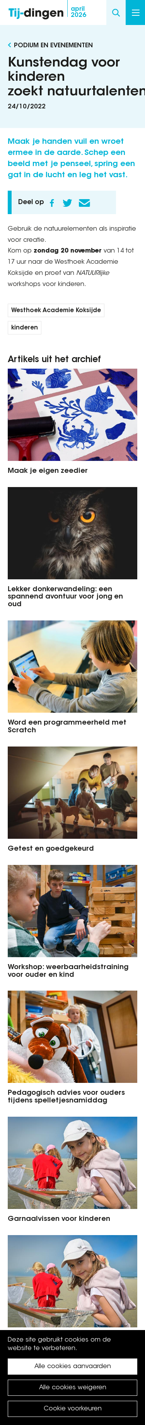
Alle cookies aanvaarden (72, 1366)
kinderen (24, 328)
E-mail (84, 203)
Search (116, 12)
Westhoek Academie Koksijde (56, 311)
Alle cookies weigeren (72, 1388)
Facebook (52, 203)
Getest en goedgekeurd (51, 849)
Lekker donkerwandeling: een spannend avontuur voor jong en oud (65, 597)
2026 (78, 12)
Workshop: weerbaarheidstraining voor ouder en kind (68, 971)
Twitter (67, 203)
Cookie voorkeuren (73, 1409)
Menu (136, 13)
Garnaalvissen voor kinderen (59, 1219)
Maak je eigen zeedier (48, 471)
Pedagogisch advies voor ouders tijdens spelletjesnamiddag (66, 1097)
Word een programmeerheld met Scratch (67, 727)
